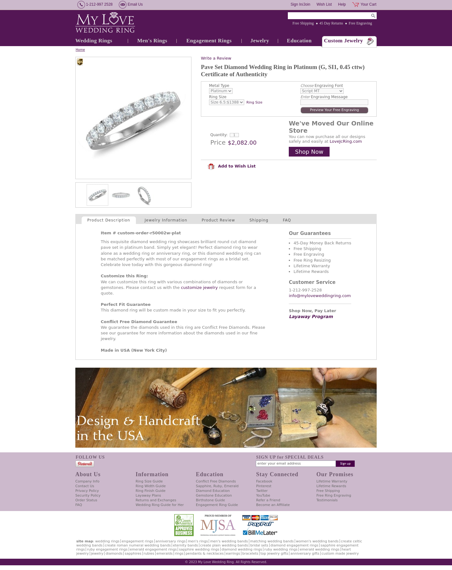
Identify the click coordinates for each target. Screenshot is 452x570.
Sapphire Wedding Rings (199, 549)
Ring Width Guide (151, 486)
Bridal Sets (259, 545)
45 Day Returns (331, 23)
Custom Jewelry (343, 41)
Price (218, 142)
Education (299, 41)
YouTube (263, 495)
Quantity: (219, 135)
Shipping (259, 220)
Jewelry (259, 41)
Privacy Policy (87, 491)
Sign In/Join (300, 4)
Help (342, 4)
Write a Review (216, 58)
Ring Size (217, 97)
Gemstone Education (214, 495)
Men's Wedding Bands (229, 541)
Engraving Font (321, 85)
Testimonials (327, 500)
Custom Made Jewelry (340, 553)
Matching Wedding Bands (272, 541)
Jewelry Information (166, 220)
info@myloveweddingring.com (320, 295)
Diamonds (113, 553)
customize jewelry (199, 287)
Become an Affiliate (273, 505)
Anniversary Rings (171, 541)
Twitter (262, 491)
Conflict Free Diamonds (216, 481)
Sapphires (133, 553)
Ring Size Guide (149, 481)
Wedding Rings (93, 41)
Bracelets (250, 553)
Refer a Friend (268, 500)
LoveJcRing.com (346, 141)
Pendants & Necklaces (205, 553)
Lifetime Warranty (331, 481)
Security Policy (87, 495)
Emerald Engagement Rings (153, 549)
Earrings (233, 553)
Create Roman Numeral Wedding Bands (138, 545)
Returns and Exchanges (156, 500)
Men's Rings (152, 41)
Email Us (135, 4)
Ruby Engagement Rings (107, 549)
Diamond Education (213, 491)
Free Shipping (303, 23)
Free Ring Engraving (333, 495)
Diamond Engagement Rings (294, 545)
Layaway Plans (148, 495)
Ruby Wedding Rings (281, 549)
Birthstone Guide (210, 500)
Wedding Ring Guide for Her (160, 505)
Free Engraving (360, 23)
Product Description (108, 220)
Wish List (324, 4)
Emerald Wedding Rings (320, 549)
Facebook (264, 481)
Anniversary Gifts (304, 553)
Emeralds (165, 553)
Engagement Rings (209, 41)
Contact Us (84, 486)
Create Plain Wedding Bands (224, 545)
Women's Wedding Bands (317, 541)
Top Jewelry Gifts (274, 553)
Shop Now (309, 151)
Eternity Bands (185, 545)
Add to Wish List (231, 166)
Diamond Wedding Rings (242, 549)
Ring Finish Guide (150, 491)
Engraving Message (324, 97)
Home (80, 49)
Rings (179, 553)
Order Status (86, 500)
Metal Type (219, 85)
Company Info (87, 481)
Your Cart (368, 4)
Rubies (149, 553)
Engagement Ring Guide (217, 505)
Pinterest (264, 486)
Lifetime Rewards (331, 486)
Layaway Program (311, 316)
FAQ (287, 220)
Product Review (218, 220)
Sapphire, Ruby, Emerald (217, 486)
